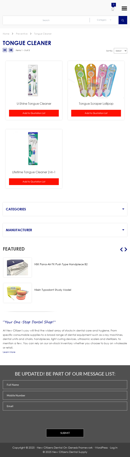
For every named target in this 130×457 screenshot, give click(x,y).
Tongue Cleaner (43, 33)
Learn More (9, 352)
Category (104, 19)
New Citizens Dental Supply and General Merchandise (24, 8)
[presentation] (31, 419)
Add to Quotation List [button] (34, 113)
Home (6, 33)
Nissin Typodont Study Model (52, 289)
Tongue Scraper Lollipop (96, 103)
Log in (114, 447)
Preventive (22, 33)
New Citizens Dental (50, 447)
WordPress (101, 447)
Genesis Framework (80, 447)
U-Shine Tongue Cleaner (34, 103)
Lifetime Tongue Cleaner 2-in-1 (34, 172)
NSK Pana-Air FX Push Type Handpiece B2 (61, 264)
